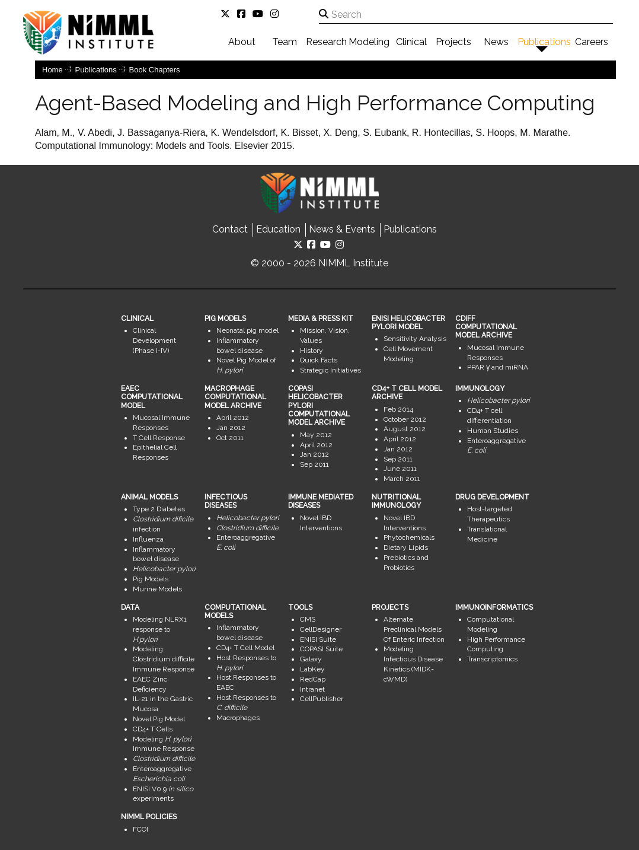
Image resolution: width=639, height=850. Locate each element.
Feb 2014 (398, 409)
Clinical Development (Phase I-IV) (154, 340)
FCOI (140, 829)
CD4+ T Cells (152, 729)
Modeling (369, 41)
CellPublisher (321, 699)
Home (52, 69)
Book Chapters (154, 69)
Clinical (411, 41)
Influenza (148, 539)
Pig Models (150, 579)
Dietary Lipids (406, 547)
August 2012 (405, 429)
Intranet (312, 689)
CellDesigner (320, 629)
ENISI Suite (318, 639)
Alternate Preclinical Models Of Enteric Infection (414, 629)
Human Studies (492, 430)
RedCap (312, 679)
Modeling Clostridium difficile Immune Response (163, 659)
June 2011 (400, 468)
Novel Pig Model (159, 719)
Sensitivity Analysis (415, 339)
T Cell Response (159, 438)
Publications (544, 41)
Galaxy (311, 659)
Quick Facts (318, 360)
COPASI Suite (321, 649)
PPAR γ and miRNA (497, 367)
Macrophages (238, 718)
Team (284, 41)
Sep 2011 (314, 464)
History (311, 350)
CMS (307, 619)
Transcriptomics (492, 659)
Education (278, 229)
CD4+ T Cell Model (245, 648)
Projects (453, 41)
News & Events (342, 229)
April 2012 (232, 417)
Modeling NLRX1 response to (160, 629)
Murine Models (157, 589)
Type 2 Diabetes (159, 509)
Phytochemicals (409, 537)
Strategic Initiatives (330, 370)
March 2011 (402, 479)
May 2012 (316, 435)
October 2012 (405, 419)
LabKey (312, 669)
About (241, 41)
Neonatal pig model (247, 330)
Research (326, 41)
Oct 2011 (230, 438)
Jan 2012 (230, 428)
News (496, 41)
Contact (230, 229)
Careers (591, 41)
